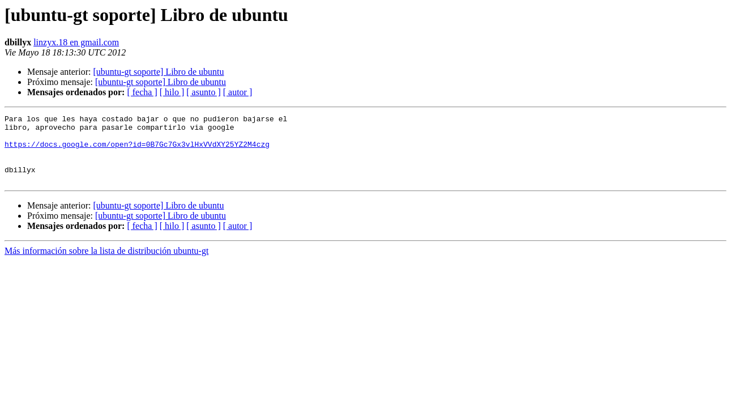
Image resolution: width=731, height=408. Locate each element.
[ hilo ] (172, 92)
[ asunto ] (203, 92)
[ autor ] (238, 92)
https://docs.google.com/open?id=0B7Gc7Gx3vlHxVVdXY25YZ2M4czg (137, 151)
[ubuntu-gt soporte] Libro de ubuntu (158, 71)
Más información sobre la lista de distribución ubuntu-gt (106, 264)
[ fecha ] (142, 92)
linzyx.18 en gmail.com (76, 42)
